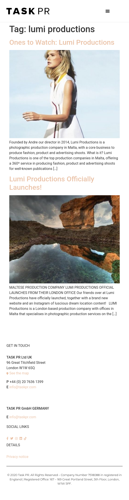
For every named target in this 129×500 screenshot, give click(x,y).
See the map (19, 373)
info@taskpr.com (22, 387)
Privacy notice (17, 457)
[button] (107, 11)
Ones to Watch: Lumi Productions (61, 42)
